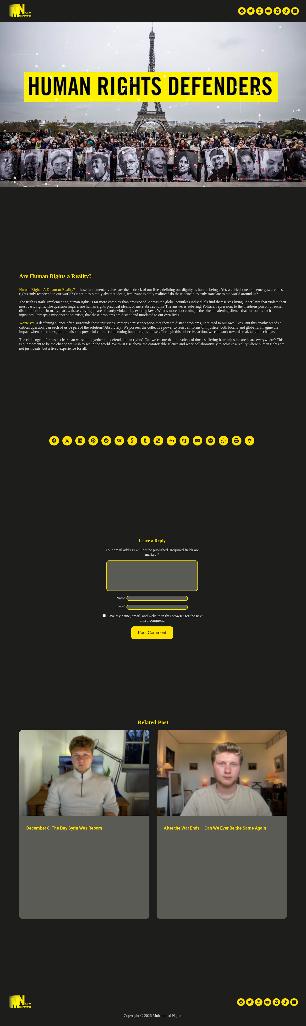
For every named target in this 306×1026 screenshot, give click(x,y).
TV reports (69, 5)
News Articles (94, 5)
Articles (150, 5)
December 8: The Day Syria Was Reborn (64, 833)
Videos (115, 5)
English (203, 11)
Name (121, 604)
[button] (184, 11)
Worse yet (26, 323)
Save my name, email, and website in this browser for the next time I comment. (155, 624)
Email (121, 613)
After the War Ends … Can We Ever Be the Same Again (215, 833)
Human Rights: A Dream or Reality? (47, 290)
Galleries (132, 5)
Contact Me (168, 16)
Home (51, 5)
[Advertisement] (153, 223)
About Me (169, 5)
